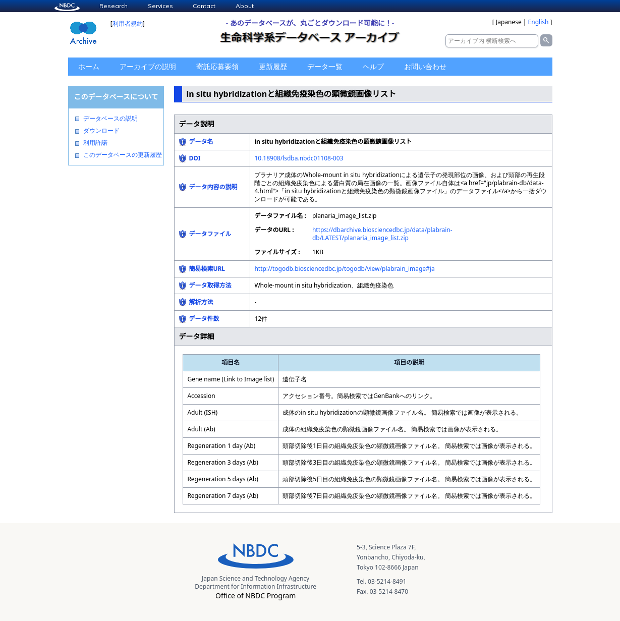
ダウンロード (101, 131)
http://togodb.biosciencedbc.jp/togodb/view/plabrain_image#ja (344, 268)
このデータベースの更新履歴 (122, 155)
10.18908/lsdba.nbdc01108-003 (298, 158)
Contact (204, 6)
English (538, 22)
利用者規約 (127, 23)
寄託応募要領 (217, 66)
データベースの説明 (110, 119)
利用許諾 (95, 143)
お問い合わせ (425, 66)
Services (160, 6)
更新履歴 (273, 66)
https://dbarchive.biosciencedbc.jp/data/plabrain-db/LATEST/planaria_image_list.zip (382, 233)
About (245, 6)
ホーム (88, 66)
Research (113, 6)
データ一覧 (325, 66)
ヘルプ (373, 66)
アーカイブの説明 (148, 66)
